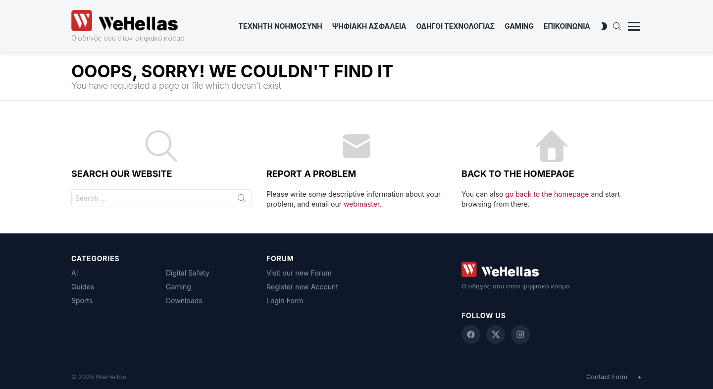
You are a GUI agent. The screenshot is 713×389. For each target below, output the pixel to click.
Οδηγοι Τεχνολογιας (455, 26)
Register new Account (302, 286)
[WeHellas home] (551, 269)
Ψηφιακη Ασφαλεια (369, 26)
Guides (82, 286)
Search (242, 200)
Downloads (184, 300)
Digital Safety (187, 273)
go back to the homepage (547, 194)
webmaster (361, 204)
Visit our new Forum (299, 273)
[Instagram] (520, 334)
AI (74, 273)
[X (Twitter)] (495, 334)
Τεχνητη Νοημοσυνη (280, 26)
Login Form (284, 300)
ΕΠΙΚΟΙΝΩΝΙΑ (567, 26)
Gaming (519, 26)
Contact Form (606, 377)
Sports (82, 300)
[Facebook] (470, 334)
